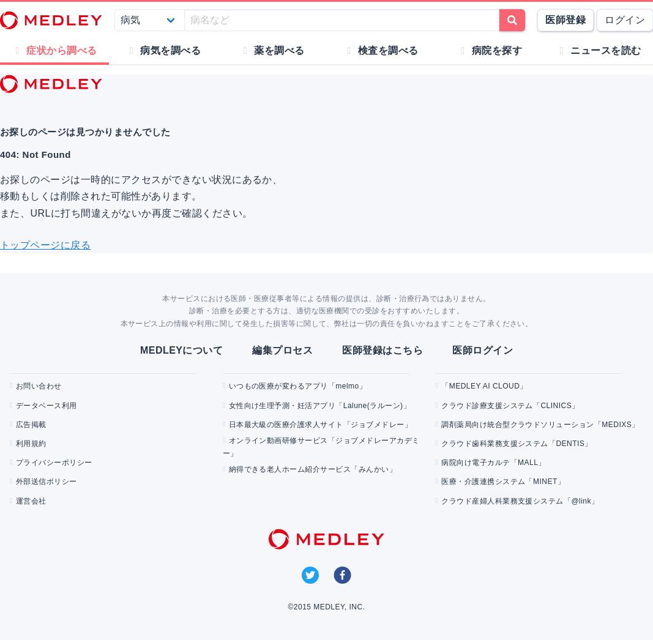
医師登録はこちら (382, 350)
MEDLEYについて (181, 350)
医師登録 (565, 20)
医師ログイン (482, 350)
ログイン (625, 20)
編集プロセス (282, 350)
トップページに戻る (45, 245)
